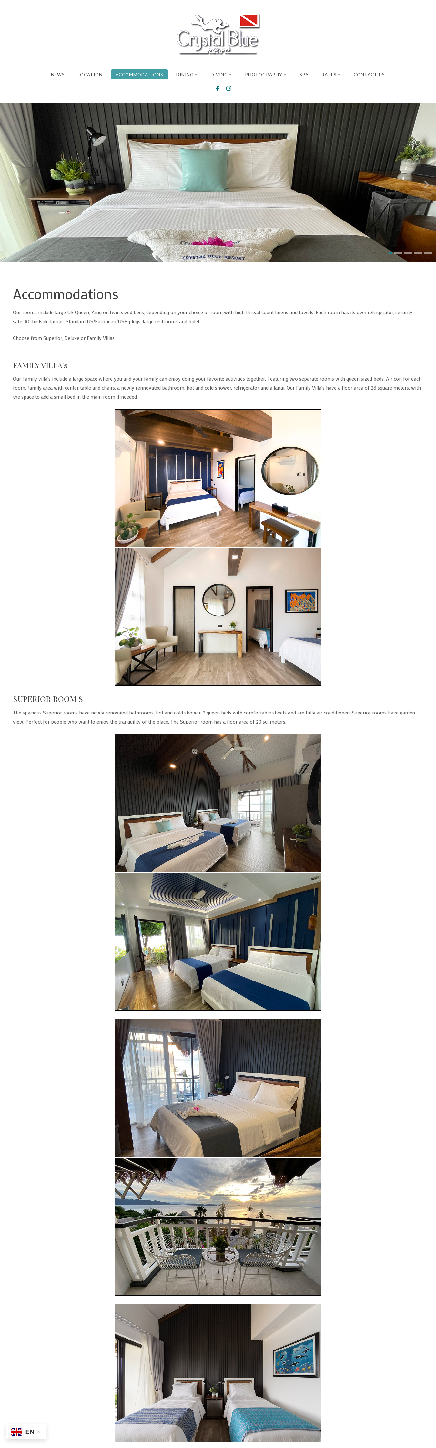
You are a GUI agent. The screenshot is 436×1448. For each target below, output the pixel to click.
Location (90, 74)
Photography (266, 74)
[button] (390, 255)
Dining (187, 74)
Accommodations (139, 74)
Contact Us (369, 74)
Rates (331, 74)
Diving (221, 74)
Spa (304, 74)
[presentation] (9, 186)
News (58, 74)
